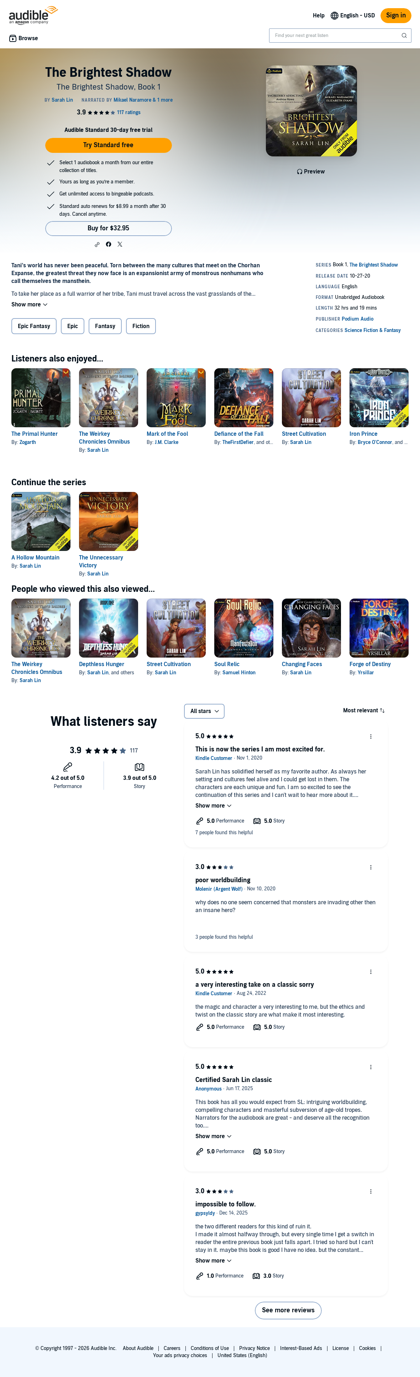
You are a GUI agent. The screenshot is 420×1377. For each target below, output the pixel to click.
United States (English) (242, 1355)
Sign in (396, 15)
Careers (172, 1348)
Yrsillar (366, 673)
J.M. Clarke (166, 442)
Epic (72, 326)
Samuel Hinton (239, 673)
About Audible (138, 1348)
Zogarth (28, 442)
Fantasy (105, 326)
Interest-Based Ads (301, 1348)
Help (319, 15)
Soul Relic (227, 664)
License (340, 1348)
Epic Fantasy (34, 326)
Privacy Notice (254, 1348)
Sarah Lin (98, 450)
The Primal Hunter (34, 434)
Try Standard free (108, 145)
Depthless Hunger (101, 664)
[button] (97, 244)
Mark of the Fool (167, 434)
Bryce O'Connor (375, 442)
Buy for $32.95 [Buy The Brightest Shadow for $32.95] (108, 228)
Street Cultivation (304, 434)
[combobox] (340, 35)
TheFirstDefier (238, 442)
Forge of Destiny (370, 664)
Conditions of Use (210, 1348)
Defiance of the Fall (238, 434)
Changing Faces (302, 664)
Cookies (367, 1348)
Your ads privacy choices (180, 1355)
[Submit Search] (405, 35)
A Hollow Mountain (35, 557)
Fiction (140, 326)
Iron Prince (364, 434)
